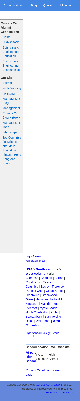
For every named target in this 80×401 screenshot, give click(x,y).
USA (29, 269)
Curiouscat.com (14, 5)
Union (29, 321)
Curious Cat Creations (49, 384)
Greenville (32, 295)
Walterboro (43, 321)
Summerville (52, 316)
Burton (59, 278)
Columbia (32, 286)
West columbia (37, 273)
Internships (10, 132)
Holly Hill (56, 299)
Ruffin (54, 312)
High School (33, 333)
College (46, 333)
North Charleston (37, 312)
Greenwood (49, 295)
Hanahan (42, 299)
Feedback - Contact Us (59, 392)
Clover (46, 282)
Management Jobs (11, 125)
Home (6, 37)
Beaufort (46, 278)
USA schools (11, 42)
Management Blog (11, 101)
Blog (34, 5)
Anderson (32, 278)
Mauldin (46, 303)
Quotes (48, 5)
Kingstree (32, 303)
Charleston (33, 282)
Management (11, 108)
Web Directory (12, 88)
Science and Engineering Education (11, 52)
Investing (9, 93)
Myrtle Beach (48, 308)
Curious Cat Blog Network (11, 115)
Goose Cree (35, 291)
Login (29, 256)
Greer (29, 299)
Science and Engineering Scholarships (11, 65)
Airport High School (31, 357)
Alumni (7, 83)
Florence (58, 286)
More (66, 5)
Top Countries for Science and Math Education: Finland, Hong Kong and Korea (12, 150)
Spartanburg (34, 316)
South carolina (47, 269)
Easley (45, 286)
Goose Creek (54, 291)
